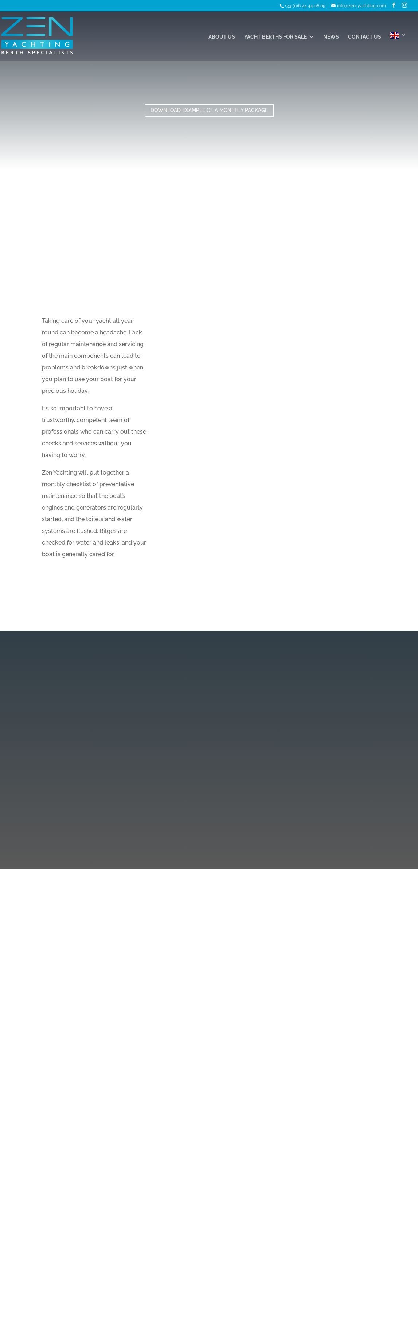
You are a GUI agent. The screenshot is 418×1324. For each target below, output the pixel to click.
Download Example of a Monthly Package (209, 110)
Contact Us (364, 37)
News (331, 37)
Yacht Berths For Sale (275, 37)
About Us (221, 37)
